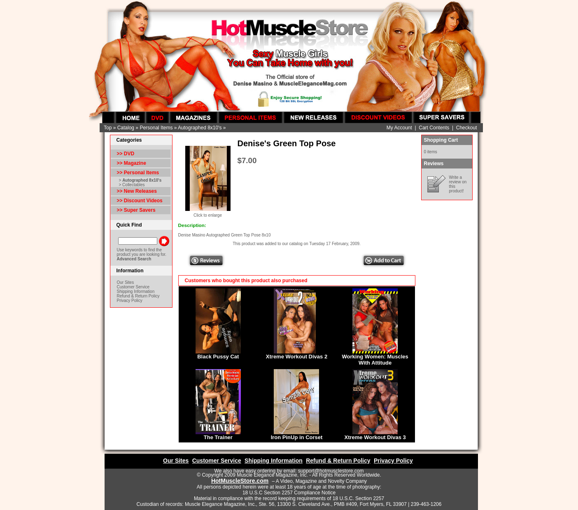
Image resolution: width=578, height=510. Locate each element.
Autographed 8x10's (199, 128)
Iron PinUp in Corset (297, 437)
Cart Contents (434, 128)
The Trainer (218, 437)
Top (108, 128)
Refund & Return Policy (138, 296)
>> (138, 172)
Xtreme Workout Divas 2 (296, 356)
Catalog (125, 128)
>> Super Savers (136, 210)
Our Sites (125, 282)
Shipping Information (136, 291)
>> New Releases (137, 191)
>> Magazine (131, 163)
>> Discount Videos (140, 201)
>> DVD (126, 154)
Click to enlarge (208, 213)
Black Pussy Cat (218, 356)
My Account (399, 128)
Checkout (466, 128)
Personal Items (156, 128)
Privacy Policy (129, 300)
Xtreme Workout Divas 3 (375, 437)
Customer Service (133, 287)
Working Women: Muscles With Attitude (375, 359)
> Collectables (132, 184)
